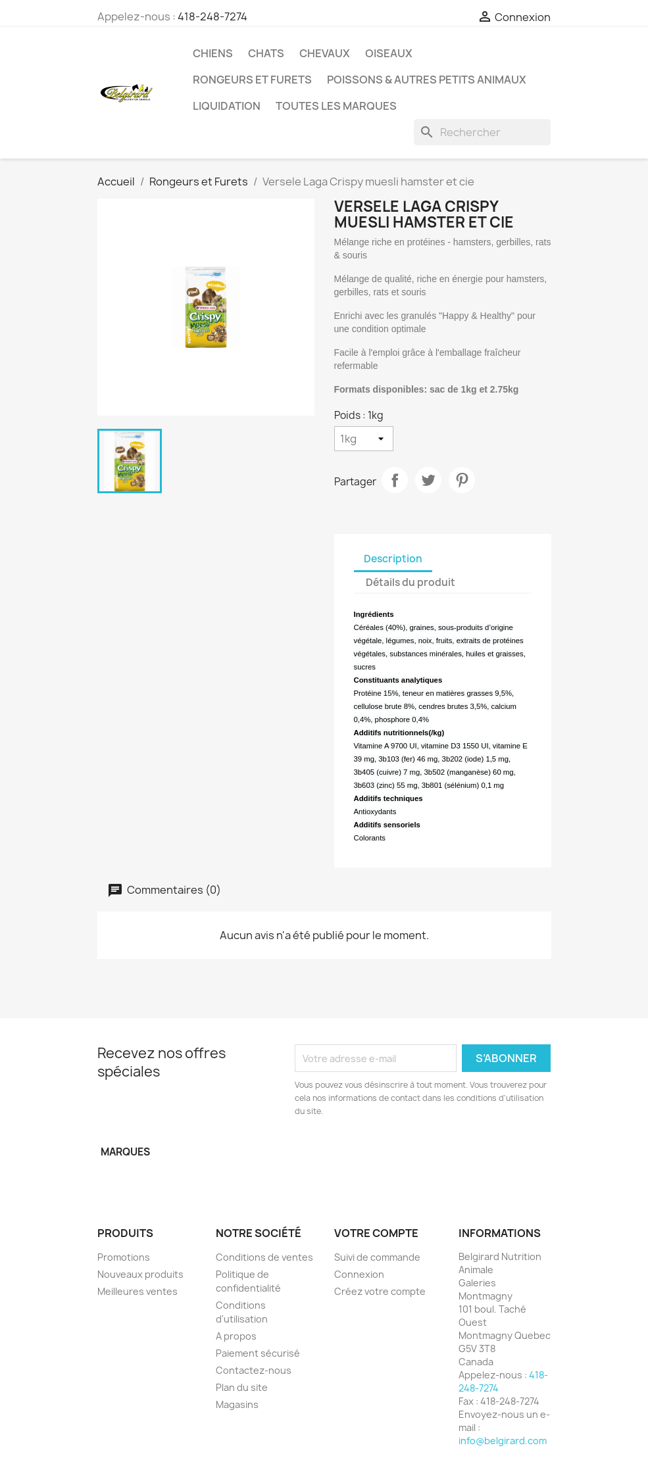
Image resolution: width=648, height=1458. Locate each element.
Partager (395, 480)
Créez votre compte (380, 1291)
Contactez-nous (253, 1370)
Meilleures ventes (137, 1291)
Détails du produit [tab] (410, 582)
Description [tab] (393, 559)
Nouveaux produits (140, 1274)
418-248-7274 (212, 16)
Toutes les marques (336, 106)
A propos (236, 1336)
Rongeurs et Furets (252, 79)
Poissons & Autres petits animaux (426, 79)
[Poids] (363, 438)
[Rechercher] (482, 132)
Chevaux (324, 53)
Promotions (123, 1257)
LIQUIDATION (227, 106)
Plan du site (242, 1387)
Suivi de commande (377, 1257)
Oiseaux (388, 53)
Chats (266, 53)
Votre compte (376, 1233)
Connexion (359, 1274)
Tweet (428, 480)
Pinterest (462, 480)
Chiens (213, 53)
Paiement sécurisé (258, 1353)
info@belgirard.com (503, 1440)
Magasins (237, 1404)
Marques (125, 1152)
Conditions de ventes (264, 1257)
